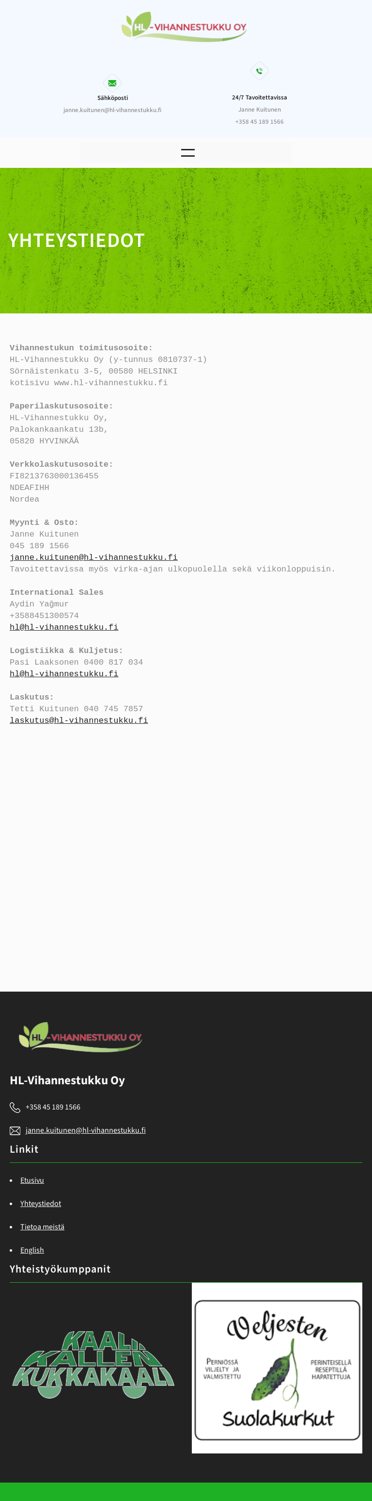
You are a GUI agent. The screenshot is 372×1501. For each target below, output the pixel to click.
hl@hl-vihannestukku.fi (64, 627)
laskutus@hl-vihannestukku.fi (79, 720)
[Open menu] (188, 153)
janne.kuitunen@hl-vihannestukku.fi (94, 557)
